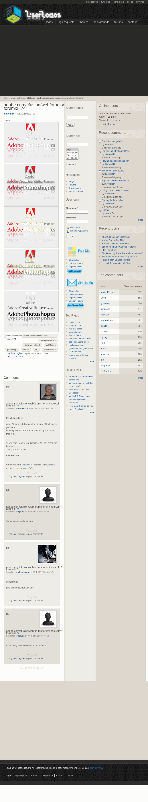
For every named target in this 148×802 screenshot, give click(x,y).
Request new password (78, 231)
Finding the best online (113, 200)
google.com (74, 322)
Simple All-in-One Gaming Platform (119, 247)
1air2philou (106, 371)
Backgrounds (101, 22)
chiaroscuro (23, 572)
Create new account (77, 227)
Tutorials (105, 2)
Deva (103, 298)
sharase (109, 144)
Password (71, 218)
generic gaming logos (79, 342)
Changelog (74, 260)
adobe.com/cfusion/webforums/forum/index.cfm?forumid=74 (61, 98)
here (44, 645)
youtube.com (75, 325)
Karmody (105, 314)
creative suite (50, 350)
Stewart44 (110, 154)
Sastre (104, 348)
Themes (84, 22)
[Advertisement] (34, 60)
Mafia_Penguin (108, 292)
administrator (96, 768)
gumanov (105, 303)
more (92, 361)
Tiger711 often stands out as (115, 180)
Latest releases (76, 263)
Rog (103, 343)
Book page (72, 158)
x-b (102, 360)
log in (12, 476)
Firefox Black (75, 335)
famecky (105, 354)
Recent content (76, 191)
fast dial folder (75, 329)
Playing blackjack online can (115, 161)
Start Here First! (109, 250)
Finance (106, 210)
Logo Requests (66, 22)
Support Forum (76, 301)
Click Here (26, 465)
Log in (10, 353)
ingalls (104, 326)
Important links (75, 266)
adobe (26, 350)
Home (6, 98)
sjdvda (21, 512)
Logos (49, 22)
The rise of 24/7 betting (113, 170)
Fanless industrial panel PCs (115, 151)
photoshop (11, 350)
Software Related (32, 345)
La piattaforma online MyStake (116, 263)
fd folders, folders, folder (80, 338)
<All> (72, 150)
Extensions (118, 2)
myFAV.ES (140, 2)
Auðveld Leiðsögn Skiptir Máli (116, 237)
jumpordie (105, 309)
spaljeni (104, 331)
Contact (132, 22)
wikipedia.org (75, 332)
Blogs (130, 2)
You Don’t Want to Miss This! (116, 243)
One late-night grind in (112, 141)
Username (72, 208)
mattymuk (9, 113)
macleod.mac (24, 408)
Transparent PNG (48, 340)
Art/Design (51, 345)
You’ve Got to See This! (113, 240)
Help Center (92, 2)
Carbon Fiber (75, 352)
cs (36, 350)
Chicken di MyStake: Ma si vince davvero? (122, 253)
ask (52, 465)
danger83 (105, 365)
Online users (75, 188)
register (19, 353)
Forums (118, 22)
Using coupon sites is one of (115, 190)
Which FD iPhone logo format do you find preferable (79, 399)
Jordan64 (109, 213)
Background (72, 152)
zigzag (104, 337)
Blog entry (72, 155)
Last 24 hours (108, 124)
